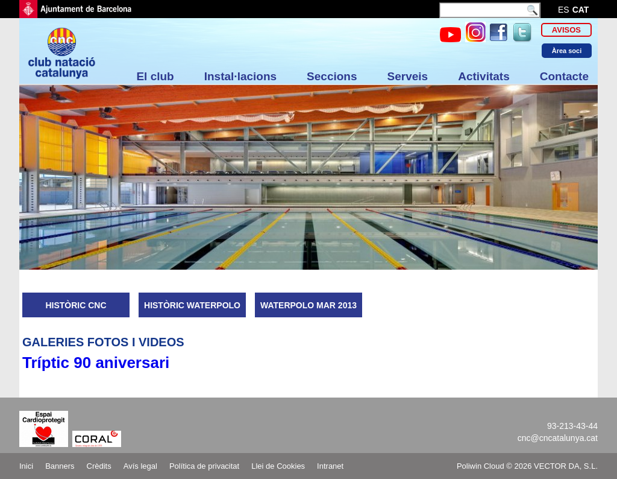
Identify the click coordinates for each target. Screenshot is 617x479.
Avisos (566, 29)
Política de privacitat (204, 466)
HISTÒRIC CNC (75, 305)
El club (155, 76)
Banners (59, 466)
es (563, 9)
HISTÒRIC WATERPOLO (192, 305)
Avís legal (140, 466)
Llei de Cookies (278, 466)
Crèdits (99, 466)
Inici (26, 466)
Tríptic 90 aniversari (95, 363)
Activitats (484, 76)
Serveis (407, 76)
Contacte (564, 76)
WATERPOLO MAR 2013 (308, 305)
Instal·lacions (240, 76)
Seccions (332, 76)
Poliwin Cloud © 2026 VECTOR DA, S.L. (527, 466)
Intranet (330, 466)
